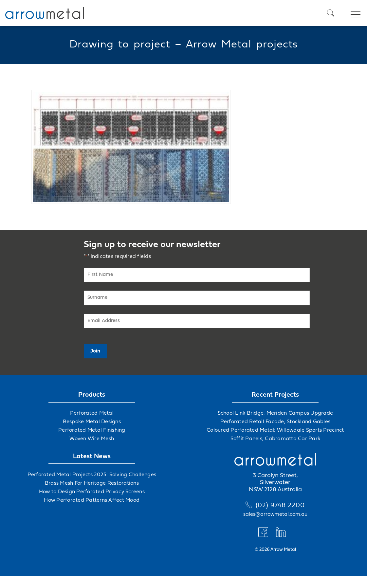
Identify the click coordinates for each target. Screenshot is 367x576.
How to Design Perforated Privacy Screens (92, 492)
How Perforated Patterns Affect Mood (91, 500)
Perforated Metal (92, 413)
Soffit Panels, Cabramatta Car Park (275, 438)
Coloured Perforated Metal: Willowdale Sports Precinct (275, 430)
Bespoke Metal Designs (92, 421)
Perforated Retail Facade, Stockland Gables (275, 421)
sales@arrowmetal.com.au (275, 514)
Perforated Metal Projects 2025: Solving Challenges (92, 474)
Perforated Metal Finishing (91, 430)
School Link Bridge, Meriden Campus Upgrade (275, 413)
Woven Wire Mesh (91, 438)
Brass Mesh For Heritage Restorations (92, 483)
